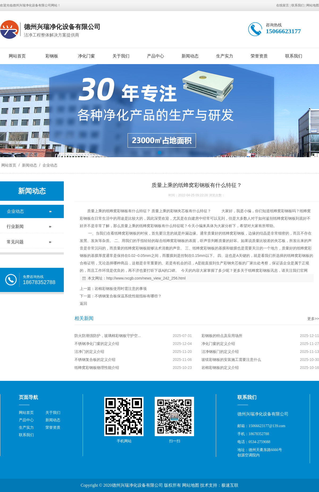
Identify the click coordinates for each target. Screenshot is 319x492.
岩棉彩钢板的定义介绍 (220, 367)
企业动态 (49, 165)
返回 (83, 303)
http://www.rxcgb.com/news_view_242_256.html (146, 278)
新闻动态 (190, 56)
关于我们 (120, 56)
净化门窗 (86, 56)
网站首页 (17, 56)
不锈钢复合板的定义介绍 (94, 359)
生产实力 (224, 56)
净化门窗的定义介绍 (218, 343)
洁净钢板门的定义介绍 (220, 351)
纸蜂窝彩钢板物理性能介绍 (96, 367)
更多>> (313, 318)
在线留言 (282, 5)
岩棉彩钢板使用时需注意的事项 (121, 288)
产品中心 (155, 56)
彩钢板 (51, 56)
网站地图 (312, 5)
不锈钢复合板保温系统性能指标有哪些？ (128, 296)
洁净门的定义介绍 (89, 351)
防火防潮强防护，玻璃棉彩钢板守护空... (107, 335)
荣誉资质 (259, 56)
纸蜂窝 (111, 211)
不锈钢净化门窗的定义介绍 (96, 343)
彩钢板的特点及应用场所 (222, 335)
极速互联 (229, 485)
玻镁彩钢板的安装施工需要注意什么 (231, 359)
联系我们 (297, 5)
